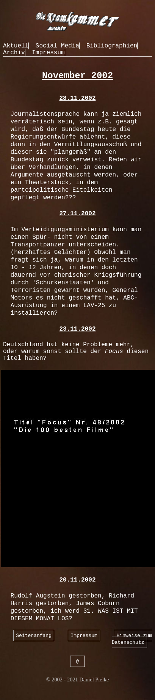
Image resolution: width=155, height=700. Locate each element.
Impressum (48, 52)
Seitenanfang (34, 635)
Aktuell (15, 46)
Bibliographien (111, 46)
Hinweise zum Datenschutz (132, 638)
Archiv (14, 52)
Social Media (57, 46)
